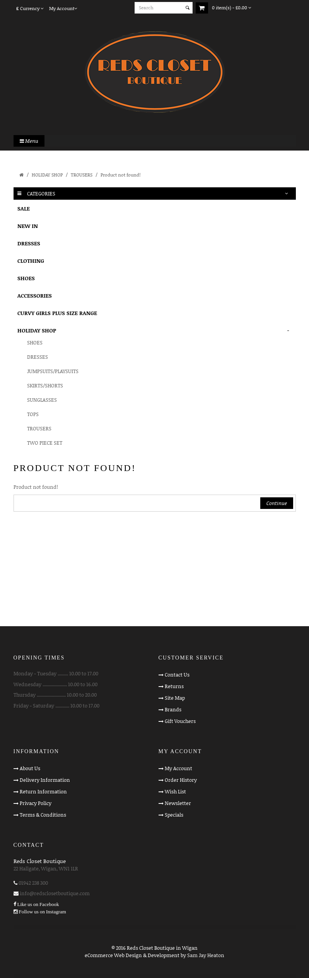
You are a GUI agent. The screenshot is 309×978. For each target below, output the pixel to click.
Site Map (175, 697)
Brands (173, 709)
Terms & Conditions (43, 814)
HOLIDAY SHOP (47, 174)
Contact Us (177, 674)
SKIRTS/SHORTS (45, 385)
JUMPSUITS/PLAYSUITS (53, 371)
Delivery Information (45, 779)
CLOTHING (30, 261)
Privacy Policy (35, 803)
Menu (29, 140)
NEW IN (27, 226)
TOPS (33, 414)
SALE (23, 208)
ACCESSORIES (34, 295)
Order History (181, 779)
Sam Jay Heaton (205, 955)
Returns (174, 686)
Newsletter (178, 803)
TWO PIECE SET (44, 442)
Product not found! (120, 174)
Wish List (175, 791)
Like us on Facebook (38, 904)
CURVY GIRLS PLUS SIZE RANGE (57, 313)
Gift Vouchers (180, 721)
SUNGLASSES (42, 399)
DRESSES (28, 243)
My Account (178, 768)
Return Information (43, 791)
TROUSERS (81, 174)
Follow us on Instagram (42, 911)
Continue (276, 503)
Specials (174, 814)
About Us (30, 768)
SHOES (26, 278)
